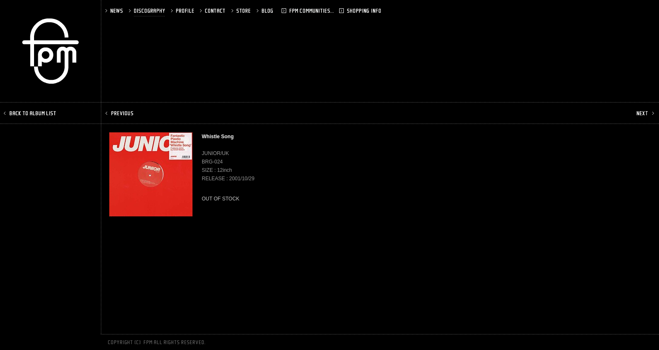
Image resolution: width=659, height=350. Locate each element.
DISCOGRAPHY (147, 10)
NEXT (644, 113)
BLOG (276, 10)
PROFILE (183, 10)
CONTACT (213, 10)
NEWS (115, 10)
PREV (120, 113)
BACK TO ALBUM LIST (30, 113)
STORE (242, 10)
